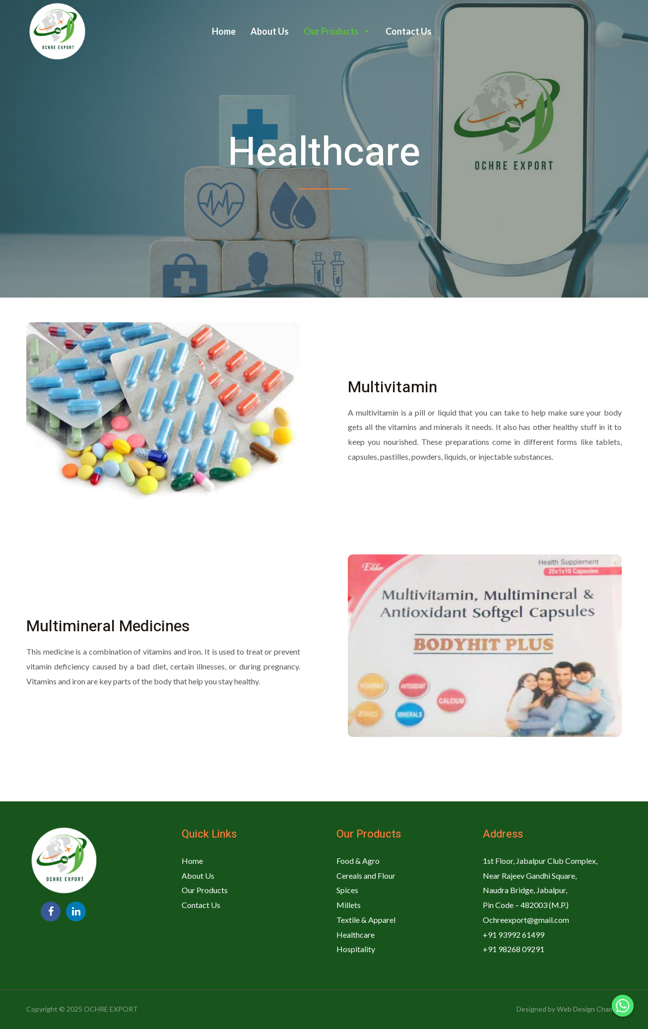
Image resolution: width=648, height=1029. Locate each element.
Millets (348, 904)
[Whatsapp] (623, 1006)
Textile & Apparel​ (365, 919)
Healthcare (355, 934)
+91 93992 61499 (513, 934)
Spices (347, 890)
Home (224, 31)
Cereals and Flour (365, 875)
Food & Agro (358, 860)
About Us (270, 31)
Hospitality (355, 949)
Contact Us (409, 31)
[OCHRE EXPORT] (56, 30)
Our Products (337, 31)
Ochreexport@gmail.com (526, 919)
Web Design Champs (589, 1009)
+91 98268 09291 (513, 949)
